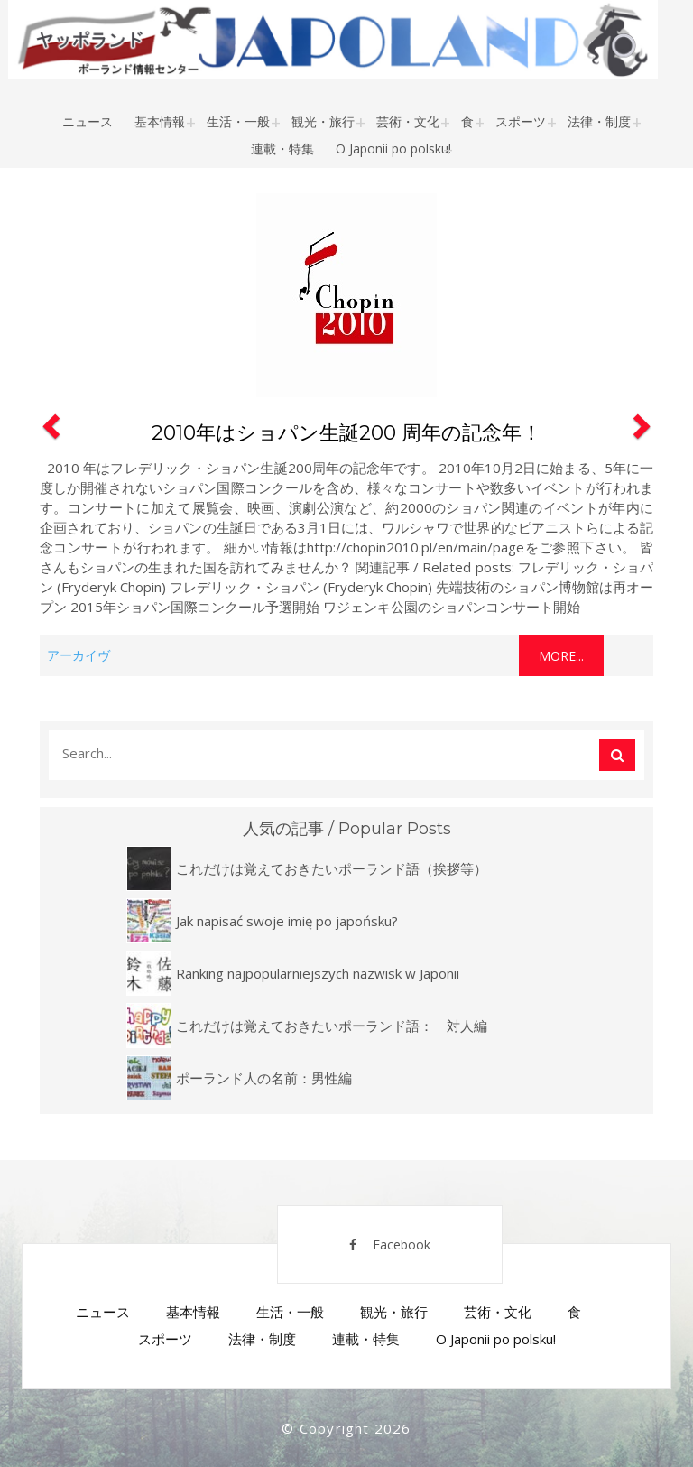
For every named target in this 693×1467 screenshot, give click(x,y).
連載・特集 (282, 148)
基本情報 (159, 121)
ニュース (87, 121)
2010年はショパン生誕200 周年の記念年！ (346, 433)
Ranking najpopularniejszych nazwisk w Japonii (317, 973)
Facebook (389, 1244)
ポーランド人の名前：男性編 (264, 1078)
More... (561, 655)
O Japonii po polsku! (393, 148)
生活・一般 (238, 121)
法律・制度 (599, 121)
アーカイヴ (78, 655)
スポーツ (520, 121)
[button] (49, 431)
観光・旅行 (323, 121)
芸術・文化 (407, 121)
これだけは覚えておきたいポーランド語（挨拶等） (331, 868)
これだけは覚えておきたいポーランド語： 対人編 (331, 1026)
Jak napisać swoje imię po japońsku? (287, 921)
